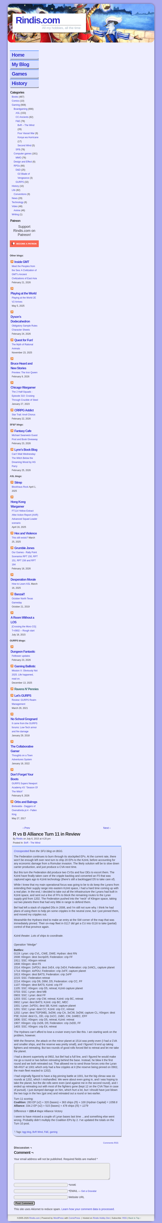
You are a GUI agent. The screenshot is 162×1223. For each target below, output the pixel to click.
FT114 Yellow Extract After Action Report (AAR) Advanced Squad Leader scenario (25, 516)
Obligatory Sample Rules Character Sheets (24, 327)
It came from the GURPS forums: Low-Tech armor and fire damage (24, 727)
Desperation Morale (23, 579)
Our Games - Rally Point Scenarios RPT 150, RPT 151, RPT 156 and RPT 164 (25, 558)
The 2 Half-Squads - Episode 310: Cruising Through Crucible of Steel (25, 395)
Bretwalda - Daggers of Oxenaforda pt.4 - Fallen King (24, 810)
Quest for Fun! (23, 340)
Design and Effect (23, 161)
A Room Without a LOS (22, 620)
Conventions (20, 194)
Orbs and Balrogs (25, 802)
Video (15, 206)
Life (13, 190)
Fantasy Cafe (22, 431)
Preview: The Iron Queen (24, 372)
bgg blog (26, 1132)
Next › (106, 827)
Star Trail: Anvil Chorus (23, 414)
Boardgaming (20, 109)
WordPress (58, 1218)
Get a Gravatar (88, 1191)
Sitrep (18, 482)
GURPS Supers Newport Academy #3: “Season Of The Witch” (25, 787)
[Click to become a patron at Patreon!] (24, 248)
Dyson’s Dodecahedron (20, 319)
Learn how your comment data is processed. (88, 1209)
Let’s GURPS (22, 695)
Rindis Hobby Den (101, 1218)
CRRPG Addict (23, 410)
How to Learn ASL (21, 584)
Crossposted (21, 851)
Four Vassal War (26, 133)
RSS (124, 1218)
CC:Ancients (22, 117)
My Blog (20, 64)
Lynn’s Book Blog (25, 449)
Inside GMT (21, 262)
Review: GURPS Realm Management (24, 702)
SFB (18, 149)
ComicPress (74, 1218)
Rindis (19, 838)
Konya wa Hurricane (28, 137)
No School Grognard (24, 719)
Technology (18, 202)
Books (15, 96)
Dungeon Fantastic (23, 651)
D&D (18, 169)
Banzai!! (19, 594)
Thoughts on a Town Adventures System (22, 757)
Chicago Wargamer (23, 387)
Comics (15, 101)
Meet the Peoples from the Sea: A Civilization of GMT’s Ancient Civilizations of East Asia (24, 272)
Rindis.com (38, 20)
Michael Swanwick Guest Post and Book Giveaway (25, 437)
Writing (15, 214)
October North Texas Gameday (22, 600)
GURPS (20, 182)
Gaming (16, 105)
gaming (53, 1132)
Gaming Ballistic (24, 666)
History (19, 83)
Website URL (76, 1197)
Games (19, 74)
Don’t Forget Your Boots (22, 777)
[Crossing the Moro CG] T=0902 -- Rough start (24, 628)
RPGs (17, 165)
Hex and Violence (25, 533)
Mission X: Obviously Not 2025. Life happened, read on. (24, 674)
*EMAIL (82, 1190)
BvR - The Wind (32, 842)
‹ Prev (26, 827)
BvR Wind (37, 1132)
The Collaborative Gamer (22, 749)
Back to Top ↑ (134, 1218)
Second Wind (24, 145)
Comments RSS (110, 1143)
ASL (18, 113)
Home (18, 55)
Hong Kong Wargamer (18, 504)
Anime (17, 210)
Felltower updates (21, 656)
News (15, 198)
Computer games (22, 153)
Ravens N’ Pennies (26, 689)
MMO (18, 157)
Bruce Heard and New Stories (21, 366)
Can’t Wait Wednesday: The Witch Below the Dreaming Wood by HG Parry (24, 460)
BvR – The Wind (26, 125)
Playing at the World (23, 293)
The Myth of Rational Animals (22, 346)
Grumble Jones (24, 548)
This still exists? (20, 537)
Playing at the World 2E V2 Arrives (24, 299)
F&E (18, 121)
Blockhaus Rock (20, 487)
